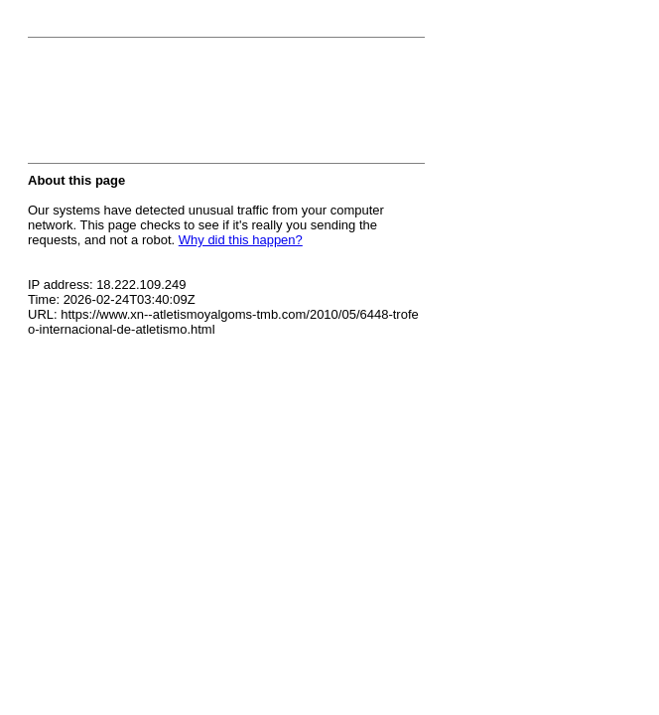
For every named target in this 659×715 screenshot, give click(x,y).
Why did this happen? (241, 239)
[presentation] (179, 106)
